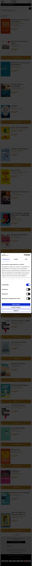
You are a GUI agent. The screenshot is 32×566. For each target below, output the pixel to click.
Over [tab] (26, 259)
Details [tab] (16, 259)
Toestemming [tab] (5, 259)
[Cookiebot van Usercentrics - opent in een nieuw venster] (23, 255)
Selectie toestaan (16, 307)
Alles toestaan (16, 304)
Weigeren (16, 310)
